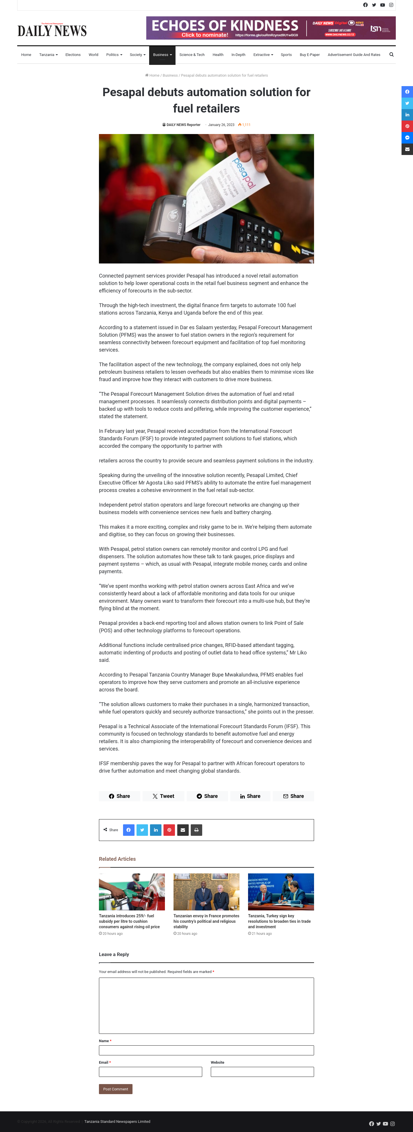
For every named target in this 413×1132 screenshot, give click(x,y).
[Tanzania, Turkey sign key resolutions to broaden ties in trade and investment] (281, 892)
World (93, 55)
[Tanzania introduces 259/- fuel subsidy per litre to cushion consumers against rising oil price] (132, 892)
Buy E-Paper (310, 55)
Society (136, 55)
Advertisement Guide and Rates (354, 55)
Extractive (262, 55)
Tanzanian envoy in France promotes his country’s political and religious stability (206, 921)
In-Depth (238, 55)
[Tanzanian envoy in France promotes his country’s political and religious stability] (206, 892)
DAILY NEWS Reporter (183, 125)
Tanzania (46, 55)
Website (217, 1062)
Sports (286, 55)
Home (26, 55)
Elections (73, 55)
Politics (112, 55)
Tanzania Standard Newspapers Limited (117, 1121)
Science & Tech (192, 55)
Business (160, 55)
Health (218, 55)
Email (105, 1062)
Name (105, 1041)
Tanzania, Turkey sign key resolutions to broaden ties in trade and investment (279, 921)
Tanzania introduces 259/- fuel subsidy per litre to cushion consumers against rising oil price (129, 921)
